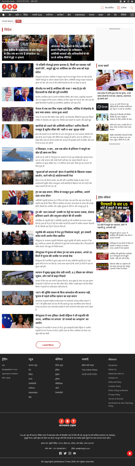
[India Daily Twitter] (124, 1)
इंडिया (57, 370)
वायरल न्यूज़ (33, 365)
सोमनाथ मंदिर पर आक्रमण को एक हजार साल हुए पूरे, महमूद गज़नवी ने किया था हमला (120, 266)
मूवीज (57, 374)
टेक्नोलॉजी (32, 383)
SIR (3, 365)
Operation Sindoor (10, 374)
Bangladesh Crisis (9, 369)
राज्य (30, 379)
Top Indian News (8, 1)
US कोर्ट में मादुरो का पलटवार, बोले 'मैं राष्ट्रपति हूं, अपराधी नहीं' (112, 226)
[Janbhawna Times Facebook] (121, 1)
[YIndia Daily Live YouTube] (132, 1)
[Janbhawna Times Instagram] (128, 1)
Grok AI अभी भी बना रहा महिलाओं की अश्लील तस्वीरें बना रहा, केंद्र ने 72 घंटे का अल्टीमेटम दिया (121, 106)
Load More (48, 345)
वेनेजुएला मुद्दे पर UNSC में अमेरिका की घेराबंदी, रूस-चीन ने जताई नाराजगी (121, 235)
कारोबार (60, 15)
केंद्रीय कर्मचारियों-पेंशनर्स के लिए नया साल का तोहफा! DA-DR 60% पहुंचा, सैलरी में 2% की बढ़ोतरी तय (121, 137)
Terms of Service (115, 399)
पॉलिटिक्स (59, 383)
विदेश (25, 15)
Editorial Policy (114, 382)
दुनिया (57, 379)
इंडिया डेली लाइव (88, 365)
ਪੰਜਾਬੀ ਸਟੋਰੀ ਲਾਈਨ (23, 1)
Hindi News (7, 21)
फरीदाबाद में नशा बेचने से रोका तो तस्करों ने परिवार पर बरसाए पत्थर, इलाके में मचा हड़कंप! (121, 245)
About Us (112, 369)
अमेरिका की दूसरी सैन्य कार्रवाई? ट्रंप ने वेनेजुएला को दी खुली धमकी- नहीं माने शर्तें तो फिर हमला (121, 256)
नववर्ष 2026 (37, 15)
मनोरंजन (49, 15)
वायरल (91, 15)
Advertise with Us (116, 374)
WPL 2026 (6, 378)
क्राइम (101, 15)
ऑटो (57, 388)
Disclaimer (113, 365)
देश (10, 15)
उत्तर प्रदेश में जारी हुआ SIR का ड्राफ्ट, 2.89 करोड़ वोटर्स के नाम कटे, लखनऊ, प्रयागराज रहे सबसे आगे (114, 96)
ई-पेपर (123, 8)
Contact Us (113, 378)
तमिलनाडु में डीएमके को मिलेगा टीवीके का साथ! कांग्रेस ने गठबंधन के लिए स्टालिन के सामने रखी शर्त (121, 117)
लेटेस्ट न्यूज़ (59, 365)
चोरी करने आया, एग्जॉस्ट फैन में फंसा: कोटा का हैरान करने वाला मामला (120, 127)
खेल (69, 15)
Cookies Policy (114, 386)
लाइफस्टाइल (33, 393)
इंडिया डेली (34, 1)
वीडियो (123, 15)
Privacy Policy (114, 395)
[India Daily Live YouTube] (74, 453)
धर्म (108, 15)
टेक (115, 15)
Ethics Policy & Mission (118, 390)
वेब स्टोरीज (109, 8)
